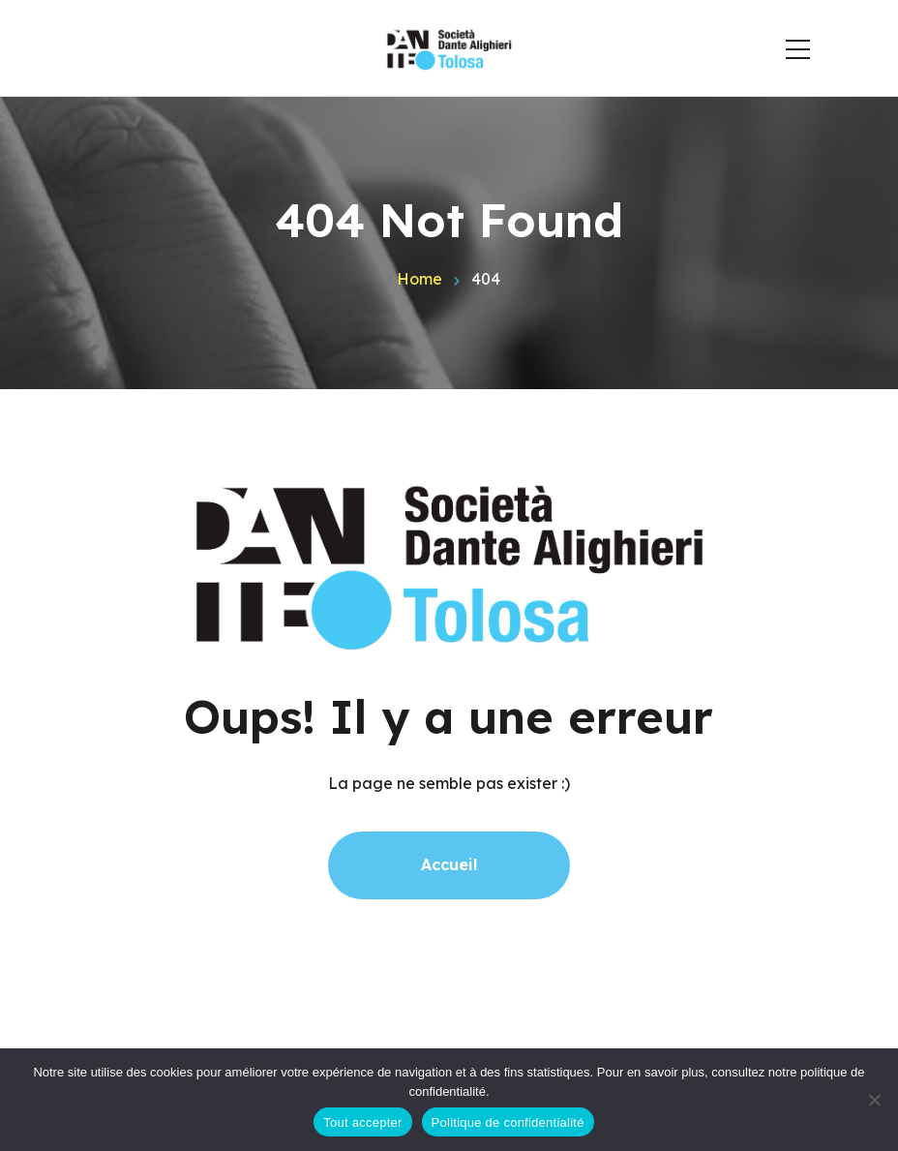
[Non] (873, 1099)
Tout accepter (362, 1122)
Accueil (449, 864)
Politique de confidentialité (508, 1122)
